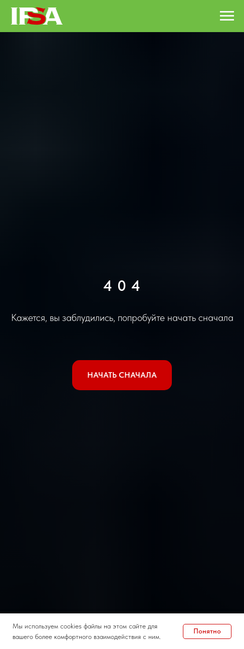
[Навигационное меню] (227, 16)
